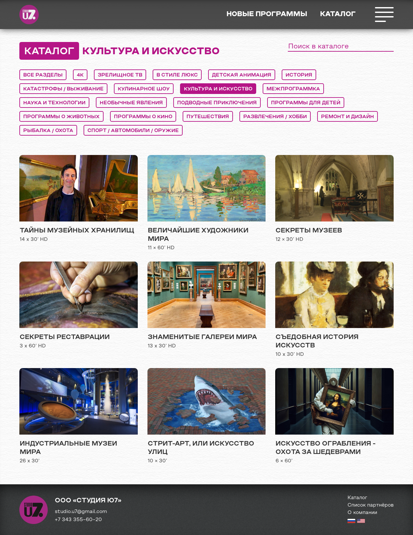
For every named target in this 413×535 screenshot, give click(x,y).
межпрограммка (293, 89)
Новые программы (267, 14)
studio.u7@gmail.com (81, 511)
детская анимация (241, 75)
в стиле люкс (177, 75)
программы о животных (61, 117)
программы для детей (305, 103)
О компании (362, 512)
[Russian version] (351, 522)
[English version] (361, 522)
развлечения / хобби (275, 117)
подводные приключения (217, 103)
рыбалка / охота (48, 131)
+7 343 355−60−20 (78, 520)
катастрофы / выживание (63, 89)
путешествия (207, 117)
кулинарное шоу (144, 89)
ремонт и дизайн (347, 117)
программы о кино (143, 117)
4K (80, 75)
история (299, 75)
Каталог (338, 14)
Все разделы (43, 75)
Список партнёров (371, 505)
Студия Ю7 (29, 14)
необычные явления (131, 103)
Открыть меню (384, 14)
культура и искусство (218, 89)
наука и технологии (54, 103)
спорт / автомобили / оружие (133, 131)
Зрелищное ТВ (120, 75)
